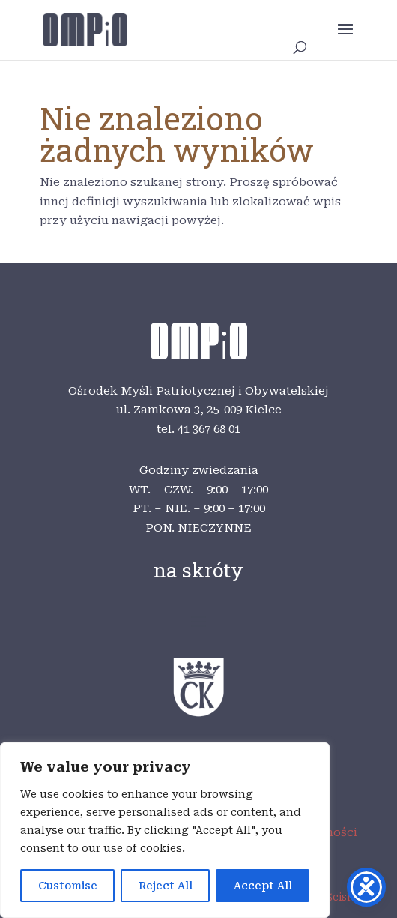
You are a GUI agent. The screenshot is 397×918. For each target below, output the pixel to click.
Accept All (263, 886)
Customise (67, 886)
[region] (165, 830)
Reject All (166, 886)
